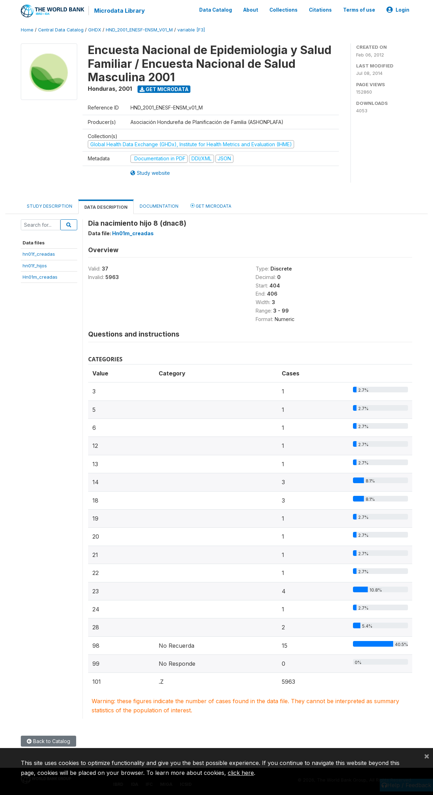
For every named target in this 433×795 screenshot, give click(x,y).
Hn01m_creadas (40, 277)
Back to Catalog (48, 741)
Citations (320, 10)
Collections (283, 10)
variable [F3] (191, 29)
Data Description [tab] (106, 207)
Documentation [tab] (159, 206)
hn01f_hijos (35, 265)
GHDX (94, 29)
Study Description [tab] (49, 206)
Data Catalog (215, 10)
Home (27, 29)
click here (241, 772)
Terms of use (359, 10)
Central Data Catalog (61, 29)
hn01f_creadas (39, 254)
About (250, 10)
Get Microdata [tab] (210, 206)
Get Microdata (164, 89)
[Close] (426, 756)
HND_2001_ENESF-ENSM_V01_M (139, 29)
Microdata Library (119, 10)
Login (397, 10)
